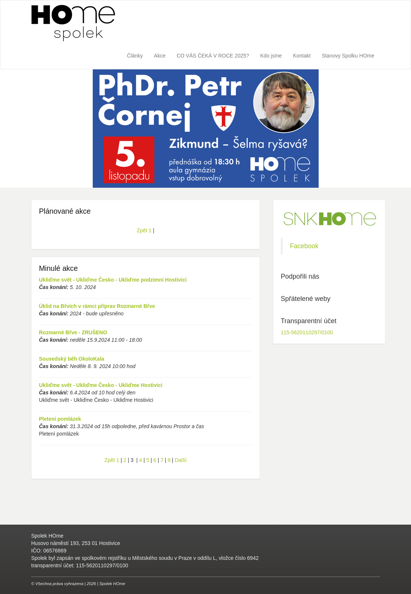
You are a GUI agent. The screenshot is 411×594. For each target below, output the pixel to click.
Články (135, 56)
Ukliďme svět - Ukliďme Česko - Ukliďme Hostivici (100, 385)
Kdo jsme (271, 56)
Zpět (142, 230)
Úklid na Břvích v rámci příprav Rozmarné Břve (97, 306)
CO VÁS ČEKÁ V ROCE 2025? (213, 56)
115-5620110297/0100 (307, 332)
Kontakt (301, 56)
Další (181, 460)
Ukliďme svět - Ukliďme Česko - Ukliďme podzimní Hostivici (113, 280)
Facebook (304, 246)
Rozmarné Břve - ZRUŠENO (73, 332)
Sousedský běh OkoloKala (71, 359)
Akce (159, 56)
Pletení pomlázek (60, 419)
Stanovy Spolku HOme (348, 56)
